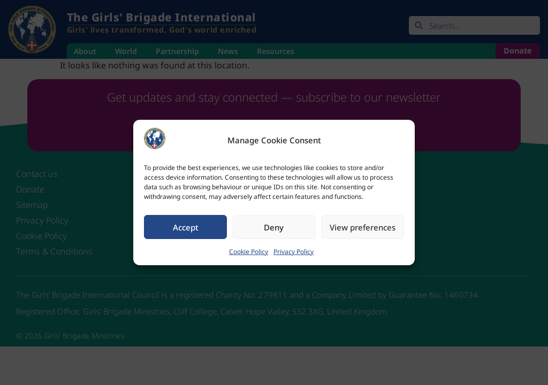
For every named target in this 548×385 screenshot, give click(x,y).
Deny (274, 227)
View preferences (362, 227)
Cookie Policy (248, 251)
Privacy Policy (293, 251)
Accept (186, 227)
